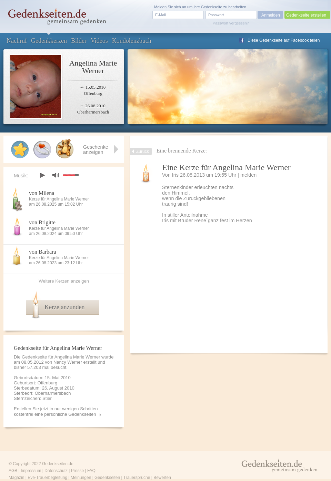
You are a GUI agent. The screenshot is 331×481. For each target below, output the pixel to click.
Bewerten (162, 477)
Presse (77, 470)
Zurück (142, 151)
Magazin (16, 477)
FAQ (91, 470)
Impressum (31, 470)
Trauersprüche (136, 477)
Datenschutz (56, 470)
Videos (99, 40)
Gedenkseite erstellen (306, 15)
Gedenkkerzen (49, 40)
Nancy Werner (67, 362)
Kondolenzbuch (131, 40)
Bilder (79, 40)
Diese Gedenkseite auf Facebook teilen (284, 40)
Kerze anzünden (64, 307)
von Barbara (42, 252)
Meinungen (81, 477)
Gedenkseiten (107, 477)
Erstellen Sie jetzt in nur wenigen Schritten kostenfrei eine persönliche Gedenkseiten (56, 411)
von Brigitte (42, 222)
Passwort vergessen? (231, 23)
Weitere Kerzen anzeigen (64, 281)
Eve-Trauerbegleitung (47, 477)
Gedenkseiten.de (57, 463)
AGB (13, 470)
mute (55, 175)
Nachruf (17, 40)
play (42, 175)
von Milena (41, 193)
